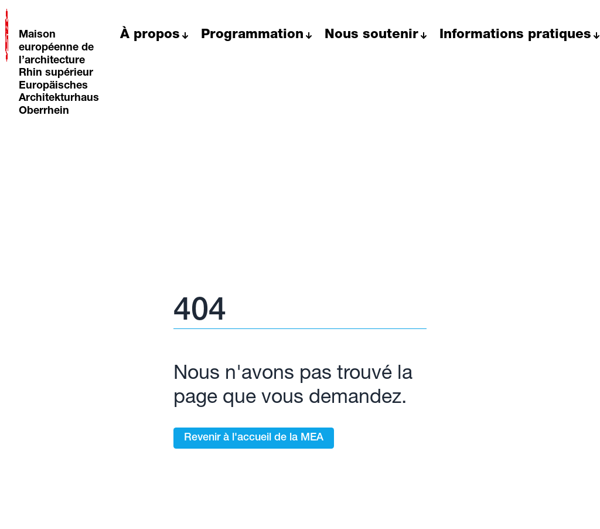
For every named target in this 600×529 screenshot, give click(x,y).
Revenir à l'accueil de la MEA (253, 438)
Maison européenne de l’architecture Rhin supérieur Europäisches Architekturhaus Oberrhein (59, 73)
